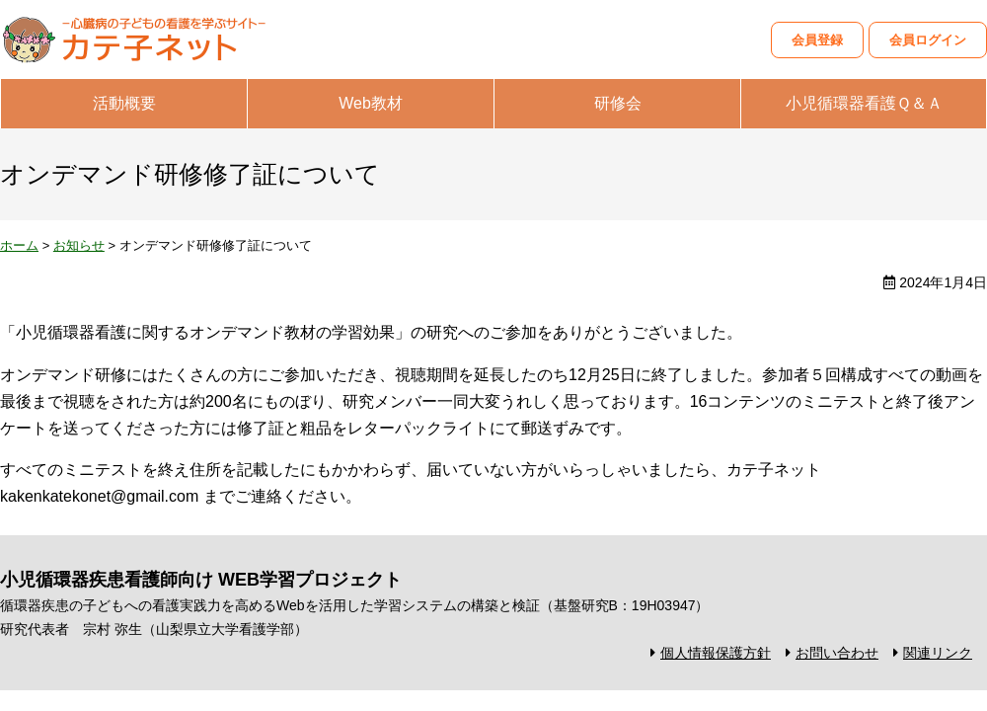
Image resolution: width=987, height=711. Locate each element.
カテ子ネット (148, 39)
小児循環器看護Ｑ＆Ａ (864, 103)
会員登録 (817, 40)
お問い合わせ (837, 653)
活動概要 (124, 103)
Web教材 (371, 103)
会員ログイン (927, 40)
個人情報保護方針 (715, 653)
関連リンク (937, 653)
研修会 (618, 103)
